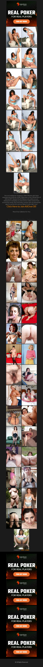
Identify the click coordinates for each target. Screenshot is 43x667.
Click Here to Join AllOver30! (21, 206)
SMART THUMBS (25, 550)
